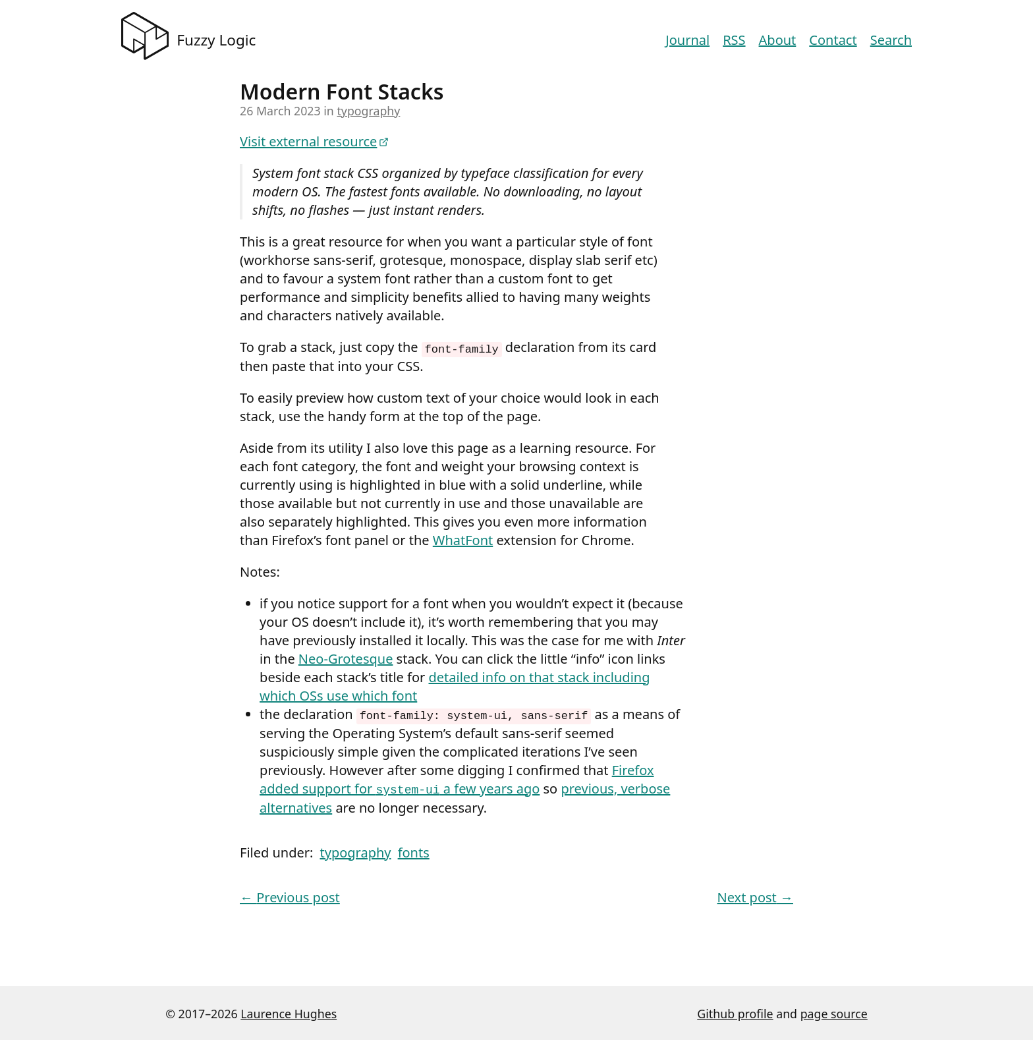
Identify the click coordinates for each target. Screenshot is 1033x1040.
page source (834, 1012)
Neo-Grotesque (345, 658)
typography (368, 111)
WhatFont (463, 539)
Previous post (290, 895)
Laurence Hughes (288, 1012)
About (777, 40)
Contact (832, 40)
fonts (414, 850)
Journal (687, 40)
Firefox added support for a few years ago (457, 778)
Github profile (735, 1012)
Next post (755, 895)
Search (891, 40)
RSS (734, 40)
